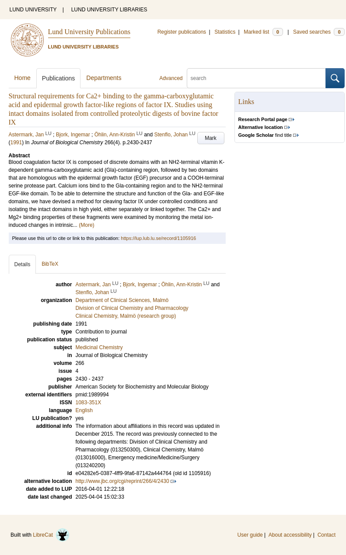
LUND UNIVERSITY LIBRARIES (109, 10)
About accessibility (290, 535)
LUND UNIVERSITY (33, 10)
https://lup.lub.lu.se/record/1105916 (158, 238)
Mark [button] (211, 138)
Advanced (170, 78)
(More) (86, 225)
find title (265, 135)
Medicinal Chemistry (99, 347)
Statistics (224, 32)
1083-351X (88, 402)
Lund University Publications (89, 31)
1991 (16, 142)
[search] (256, 78)
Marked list (263, 32)
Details (22, 264)
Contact (327, 535)
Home (22, 77)
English (84, 410)
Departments (103, 77)
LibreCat (51, 535)
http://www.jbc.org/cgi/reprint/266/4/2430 (122, 481)
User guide (250, 535)
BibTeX (50, 264)
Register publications (181, 32)
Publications (58, 78)
